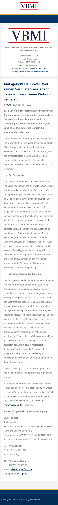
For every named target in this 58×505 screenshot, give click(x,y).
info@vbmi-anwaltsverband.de (32, 68)
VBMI (8, 105)
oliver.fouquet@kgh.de (21, 469)
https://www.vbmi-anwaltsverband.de (31, 72)
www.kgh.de (21, 473)
